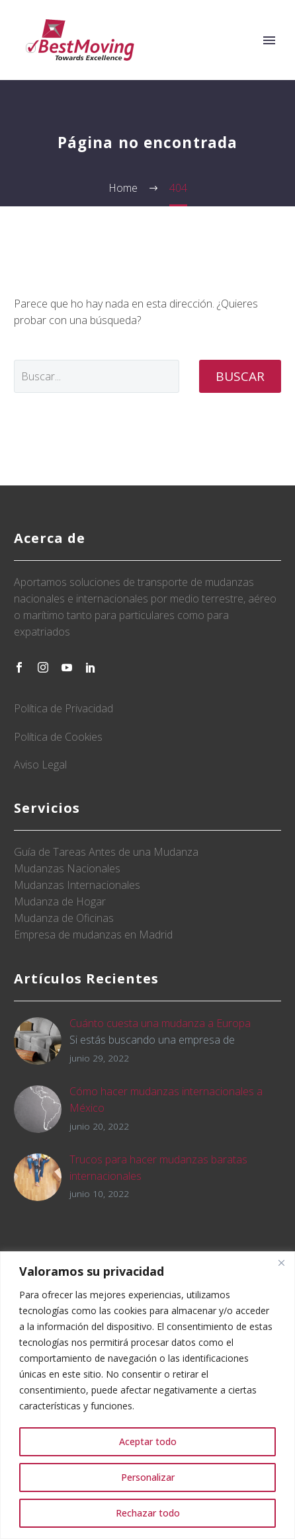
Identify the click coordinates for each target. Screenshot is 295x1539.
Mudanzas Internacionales (77, 885)
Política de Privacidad (63, 708)
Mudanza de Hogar (60, 901)
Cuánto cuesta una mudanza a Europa (160, 1023)
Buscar (240, 376)
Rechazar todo (148, 1513)
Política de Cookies (58, 736)
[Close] (281, 1262)
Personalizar (148, 1477)
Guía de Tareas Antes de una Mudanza (106, 852)
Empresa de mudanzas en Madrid (93, 934)
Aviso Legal (40, 764)
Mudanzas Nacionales (67, 868)
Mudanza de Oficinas (64, 918)
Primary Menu (269, 40)
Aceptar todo (148, 1441)
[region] (147, 1395)
